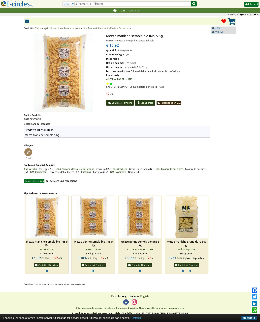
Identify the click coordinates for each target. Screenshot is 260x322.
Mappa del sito (176, 308)
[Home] (115, 10)
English (144, 296)
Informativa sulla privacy (89, 308)
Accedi (250, 4)
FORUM (218, 32)
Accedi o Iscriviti (36, 181)
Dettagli (136, 318)
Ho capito (249, 317)
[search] (133, 3)
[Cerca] (68, 4)
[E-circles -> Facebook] (125, 303)
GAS (123, 10)
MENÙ (217, 28)
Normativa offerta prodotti (153, 308)
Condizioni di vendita (127, 308)
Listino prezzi (149, 103)
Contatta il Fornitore (121, 103)
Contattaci (135, 10)
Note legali (109, 308)
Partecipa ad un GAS (176, 103)
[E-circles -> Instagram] (134, 303)
